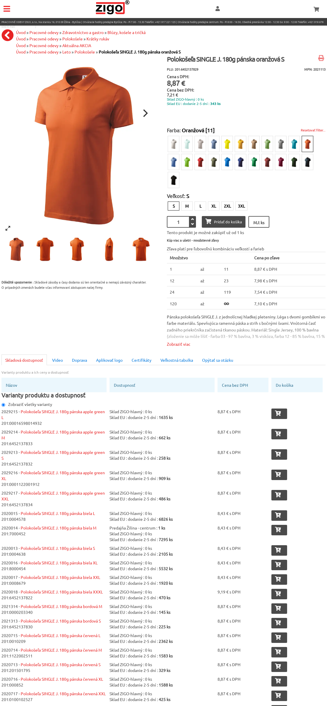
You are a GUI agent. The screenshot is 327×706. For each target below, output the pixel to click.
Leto (66, 51)
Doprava (79, 360)
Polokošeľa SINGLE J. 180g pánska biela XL (59, 562)
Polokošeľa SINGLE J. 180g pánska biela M (58, 527)
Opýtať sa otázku (217, 360)
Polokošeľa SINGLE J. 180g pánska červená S (60, 664)
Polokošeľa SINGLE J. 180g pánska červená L (60, 635)
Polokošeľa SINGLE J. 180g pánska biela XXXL (62, 591)
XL (213, 205)
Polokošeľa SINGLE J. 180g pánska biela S (58, 548)
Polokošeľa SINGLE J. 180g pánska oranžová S (140, 51)
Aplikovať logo (109, 360)
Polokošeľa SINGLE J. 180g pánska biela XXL (60, 577)
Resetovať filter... (313, 130)
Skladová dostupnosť (24, 360)
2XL (227, 205)
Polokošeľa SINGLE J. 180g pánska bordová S (61, 620)
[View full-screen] (7, 228)
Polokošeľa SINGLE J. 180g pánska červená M (61, 649)
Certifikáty (141, 360)
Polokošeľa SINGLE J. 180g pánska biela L (58, 513)
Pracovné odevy (44, 45)
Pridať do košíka (223, 221)
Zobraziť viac (178, 344)
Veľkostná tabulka (176, 360)
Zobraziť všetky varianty (26, 404)
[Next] (145, 113)
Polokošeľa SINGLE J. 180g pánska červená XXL (63, 693)
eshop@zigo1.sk (25, 26)
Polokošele (85, 51)
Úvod (21, 45)
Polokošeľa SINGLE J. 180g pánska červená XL (62, 679)
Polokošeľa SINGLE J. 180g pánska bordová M (61, 606)
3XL (241, 205)
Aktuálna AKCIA (76, 45)
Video (57, 360)
